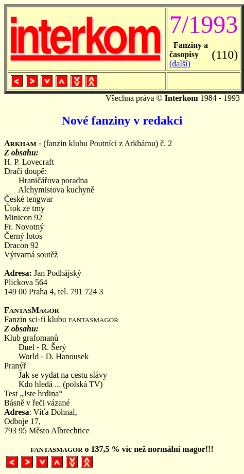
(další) (179, 63)
